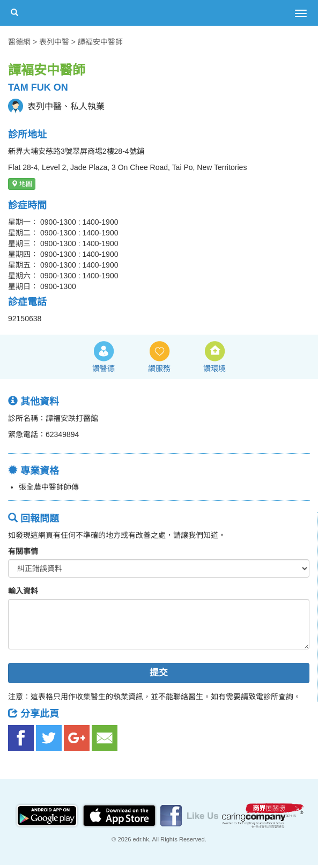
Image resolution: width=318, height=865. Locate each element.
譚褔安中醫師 (100, 42)
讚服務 (159, 368)
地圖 (21, 184)
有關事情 (23, 551)
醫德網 (19, 42)
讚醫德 (103, 368)
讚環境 (214, 368)
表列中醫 (54, 42)
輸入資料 (23, 591)
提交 (159, 673)
